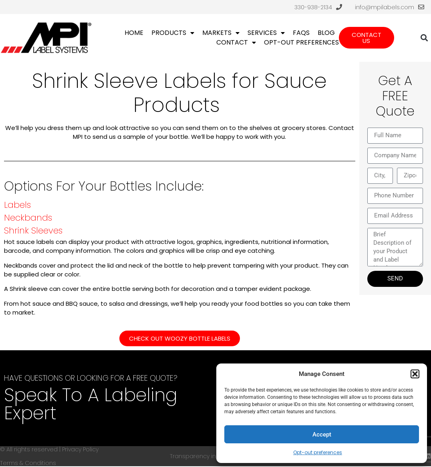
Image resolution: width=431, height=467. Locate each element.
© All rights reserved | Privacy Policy (49, 449)
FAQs (301, 32)
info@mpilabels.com (384, 7)
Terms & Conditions (28, 463)
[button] (415, 374)
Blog (326, 32)
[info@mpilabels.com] (421, 7)
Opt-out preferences (317, 452)
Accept (321, 434)
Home (134, 32)
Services (266, 33)
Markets (221, 33)
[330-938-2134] (339, 7)
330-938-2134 (313, 7)
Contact (236, 42)
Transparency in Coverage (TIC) (215, 456)
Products (172, 33)
